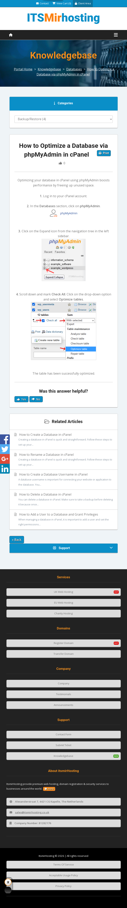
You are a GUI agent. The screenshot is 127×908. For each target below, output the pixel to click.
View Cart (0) (62, 3)
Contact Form (63, 734)
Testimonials (63, 694)
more (49, 788)
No (36, 399)
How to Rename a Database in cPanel (63, 459)
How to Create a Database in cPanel (63, 439)
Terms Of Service (63, 864)
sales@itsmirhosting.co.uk (29, 812)
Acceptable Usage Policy (63, 875)
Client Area (83, 3)
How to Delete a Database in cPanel (63, 499)
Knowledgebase (49, 69)
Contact (42, 3)
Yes (21, 399)
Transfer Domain (64, 654)
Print (104, 153)
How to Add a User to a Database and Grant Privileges (63, 519)
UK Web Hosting (63, 592)
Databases (74, 69)
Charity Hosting (63, 613)
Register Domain (63, 643)
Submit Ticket (63, 745)
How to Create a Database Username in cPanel (63, 479)
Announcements (63, 705)
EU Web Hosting (63, 602)
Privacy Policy (63, 886)
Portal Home (23, 69)
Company (63, 683)
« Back (16, 540)
